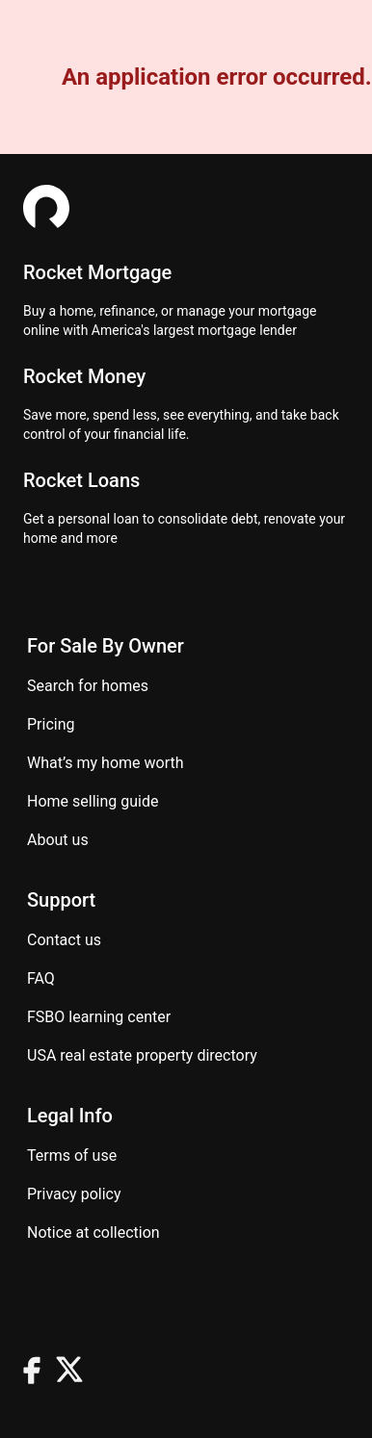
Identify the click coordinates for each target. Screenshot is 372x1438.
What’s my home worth (105, 763)
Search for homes (87, 686)
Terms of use (72, 1155)
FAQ (41, 978)
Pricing (51, 724)
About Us (58, 840)
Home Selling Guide (92, 801)
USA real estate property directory (142, 1055)
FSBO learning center (99, 1017)
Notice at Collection (93, 1232)
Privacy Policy (74, 1194)
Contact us (64, 940)
